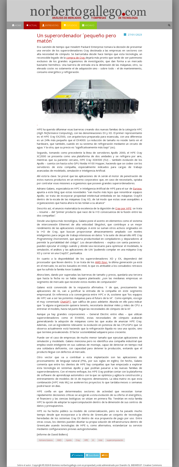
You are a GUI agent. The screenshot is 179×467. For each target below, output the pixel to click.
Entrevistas (50, 25)
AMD (59, 440)
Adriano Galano (46, 440)
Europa (137, 188)
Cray (78, 440)
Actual (31, 25)
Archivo (88, 25)
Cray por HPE (123, 208)
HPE (86, 440)
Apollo (69, 440)
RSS (105, 455)
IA (93, 440)
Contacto (77, 455)
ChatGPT (65, 301)
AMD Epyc (101, 262)
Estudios (70, 25)
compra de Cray (76, 57)
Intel (100, 440)
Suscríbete (92, 455)
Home (16, 25)
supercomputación (115, 440)
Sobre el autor (24, 465)
